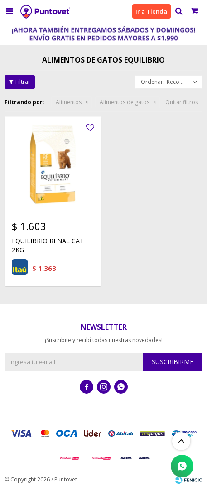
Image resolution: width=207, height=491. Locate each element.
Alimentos (69, 102)
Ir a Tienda (151, 11)
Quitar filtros (181, 102)
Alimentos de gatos (124, 102)
